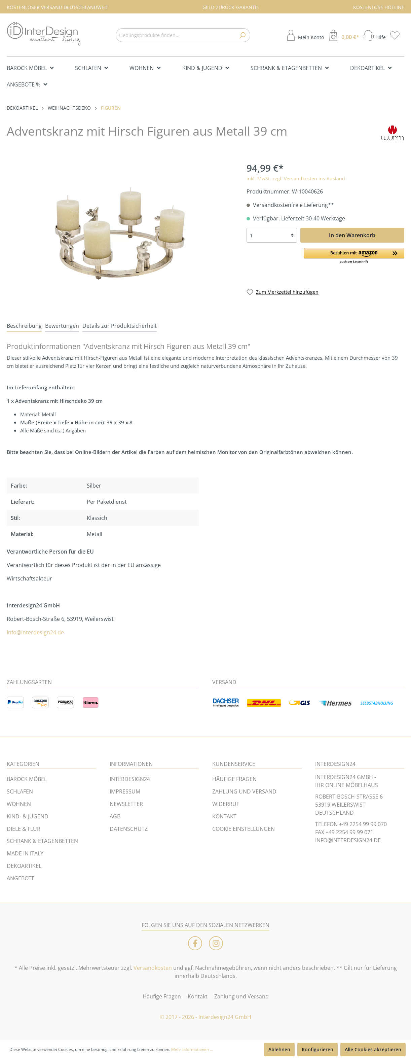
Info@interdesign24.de (35, 632)
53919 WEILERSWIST (340, 804)
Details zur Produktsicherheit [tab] (119, 325)
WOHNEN (19, 804)
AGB (115, 816)
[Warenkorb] (343, 35)
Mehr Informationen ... (192, 1049)
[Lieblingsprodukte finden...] (175, 35)
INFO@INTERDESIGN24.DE (348, 840)
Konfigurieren (317, 1049)
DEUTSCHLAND (334, 812)
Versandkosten (153, 968)
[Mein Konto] (304, 35)
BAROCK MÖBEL (27, 779)
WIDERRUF (225, 804)
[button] (354, 256)
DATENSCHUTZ (129, 829)
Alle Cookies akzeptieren (373, 1049)
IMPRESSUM (125, 791)
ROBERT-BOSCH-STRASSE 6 (349, 796)
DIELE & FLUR (23, 829)
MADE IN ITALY (25, 853)
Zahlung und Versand (241, 996)
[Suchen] (242, 35)
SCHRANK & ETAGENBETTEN (42, 841)
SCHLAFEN (20, 791)
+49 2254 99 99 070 (363, 824)
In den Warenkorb (352, 235)
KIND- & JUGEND (27, 816)
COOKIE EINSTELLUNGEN (243, 829)
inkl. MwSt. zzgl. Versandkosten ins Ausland (296, 178)
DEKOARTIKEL (24, 866)
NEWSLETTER (126, 804)
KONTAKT (224, 816)
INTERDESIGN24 (130, 779)
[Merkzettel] (396, 35)
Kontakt (198, 996)
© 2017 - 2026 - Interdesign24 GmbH (205, 1017)
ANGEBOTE (21, 878)
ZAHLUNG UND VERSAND (244, 791)
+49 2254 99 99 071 (349, 832)
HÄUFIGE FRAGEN (234, 779)
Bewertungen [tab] (62, 325)
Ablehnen (279, 1049)
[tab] (24, 325)
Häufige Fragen (162, 996)
